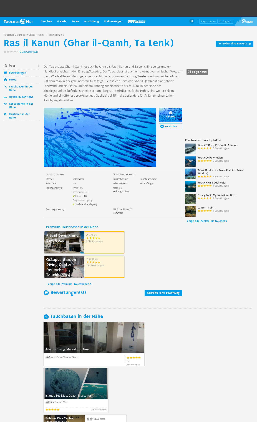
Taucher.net (18, 21)
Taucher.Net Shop (245, 21)
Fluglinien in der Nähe (19, 116)
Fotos (12, 80)
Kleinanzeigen (113, 21)
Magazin (136, 21)
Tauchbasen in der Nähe (21, 88)
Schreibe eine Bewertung (234, 44)
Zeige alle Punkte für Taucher (206, 221)
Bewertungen (17, 73)
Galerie (61, 21)
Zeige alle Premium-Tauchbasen (68, 260)
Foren (75, 21)
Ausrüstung (91, 21)
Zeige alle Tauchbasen (60, 371)
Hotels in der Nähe (21, 97)
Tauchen (46, 21)
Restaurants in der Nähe (21, 105)
